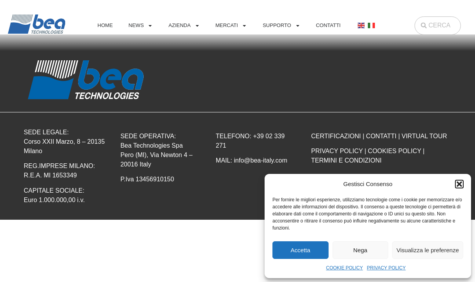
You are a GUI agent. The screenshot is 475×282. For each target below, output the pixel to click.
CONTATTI (328, 25)
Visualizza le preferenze (427, 250)
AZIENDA (183, 25)
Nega (360, 250)
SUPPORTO (281, 25)
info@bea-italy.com (260, 160)
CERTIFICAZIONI (336, 136)
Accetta (300, 250)
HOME (105, 25)
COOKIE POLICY (344, 268)
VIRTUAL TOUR (424, 136)
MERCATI (231, 25)
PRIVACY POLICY (386, 268)
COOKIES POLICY (394, 151)
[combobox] (438, 25)
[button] (459, 184)
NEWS (140, 25)
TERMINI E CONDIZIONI (346, 160)
